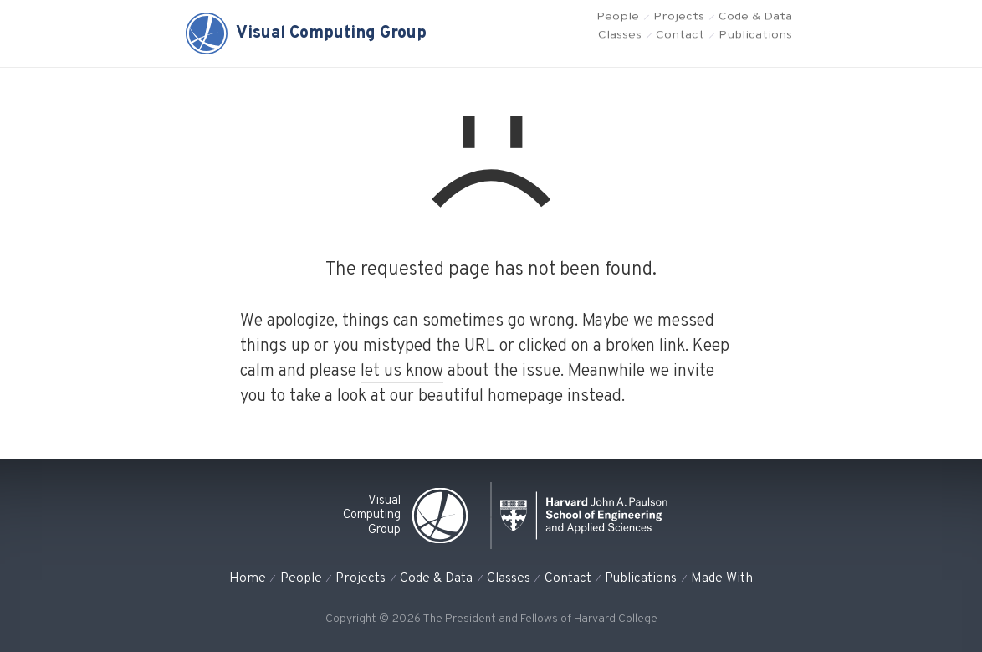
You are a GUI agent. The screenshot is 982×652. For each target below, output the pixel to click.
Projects (678, 21)
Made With (722, 578)
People (617, 21)
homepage (525, 397)
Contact (680, 47)
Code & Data (755, 21)
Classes (620, 47)
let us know (402, 371)
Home (247, 578)
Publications (755, 47)
